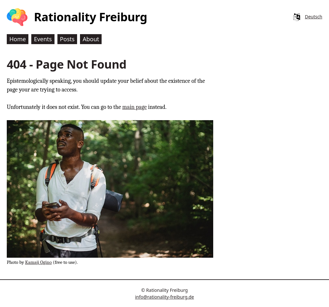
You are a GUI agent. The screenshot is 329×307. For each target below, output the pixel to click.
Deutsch (313, 17)
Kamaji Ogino (38, 262)
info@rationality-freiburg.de (164, 297)
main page (134, 107)
